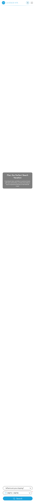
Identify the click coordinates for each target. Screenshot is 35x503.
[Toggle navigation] (30, 3)
